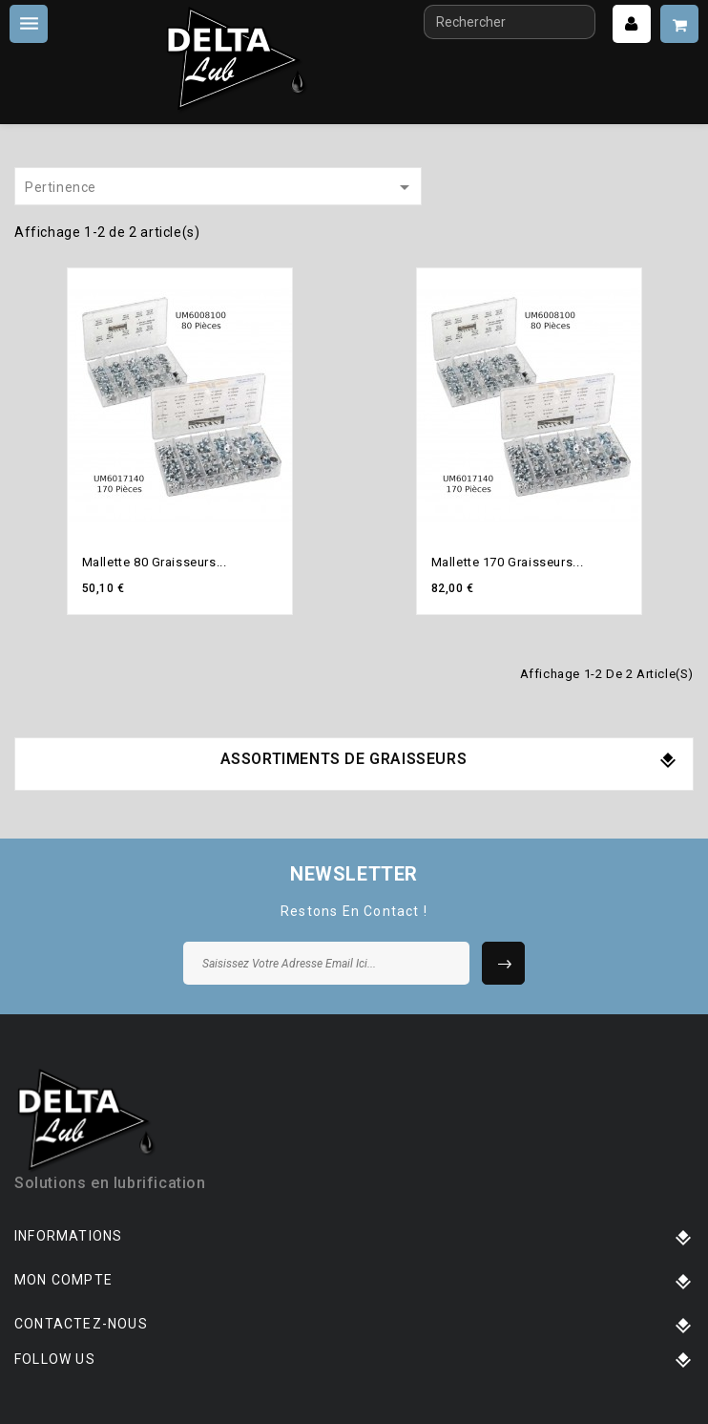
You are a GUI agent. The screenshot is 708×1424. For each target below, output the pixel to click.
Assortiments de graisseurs (344, 759)
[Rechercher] (509, 22)
